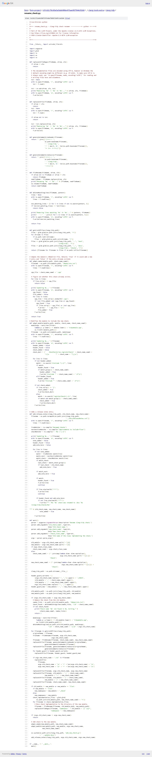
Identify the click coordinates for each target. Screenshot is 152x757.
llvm (26, 10)
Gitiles (13, 754)
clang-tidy (110, 10)
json (148, 754)
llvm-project (35, 10)
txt (143, 754)
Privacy (18, 754)
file (67, 18)
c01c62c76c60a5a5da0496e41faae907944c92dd (63, 10)
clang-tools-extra (96, 10)
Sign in (147, 3)
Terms (24, 754)
